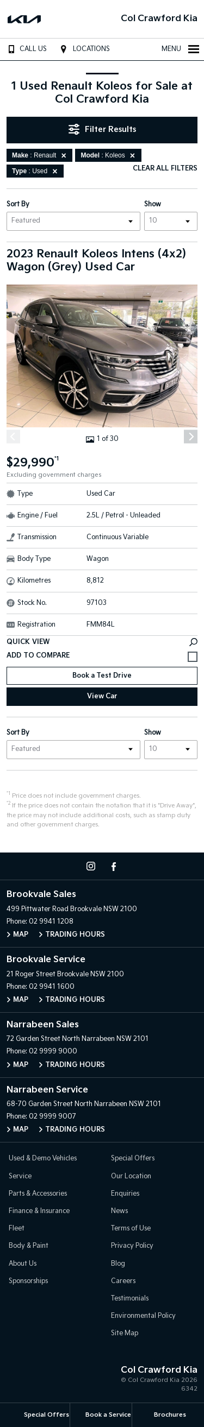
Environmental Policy (143, 1316)
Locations (83, 48)
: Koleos (109, 155)
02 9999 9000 (53, 1051)
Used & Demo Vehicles (43, 1158)
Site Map (124, 1333)
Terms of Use (131, 1228)
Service (20, 1176)
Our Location (131, 1176)
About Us (22, 1264)
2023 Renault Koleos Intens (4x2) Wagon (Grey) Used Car (96, 261)
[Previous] (13, 437)
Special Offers (132, 1158)
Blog (118, 1264)
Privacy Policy (132, 1246)
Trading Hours (75, 935)
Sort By (18, 204)
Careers (123, 1281)
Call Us (25, 48)
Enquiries (125, 1194)
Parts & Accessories (38, 1194)
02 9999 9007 (52, 1117)
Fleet (16, 1228)
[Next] (190, 437)
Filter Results (102, 129)
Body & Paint (28, 1246)
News (119, 1211)
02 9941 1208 (51, 922)
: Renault (41, 155)
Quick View (102, 642)
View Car (102, 696)
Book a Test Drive (102, 676)
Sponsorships (28, 1281)
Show (152, 204)
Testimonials (130, 1299)
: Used (36, 171)
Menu (181, 48)
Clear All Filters (165, 169)
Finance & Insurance (39, 1211)
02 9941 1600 (52, 987)
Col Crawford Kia (159, 19)
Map (20, 935)
